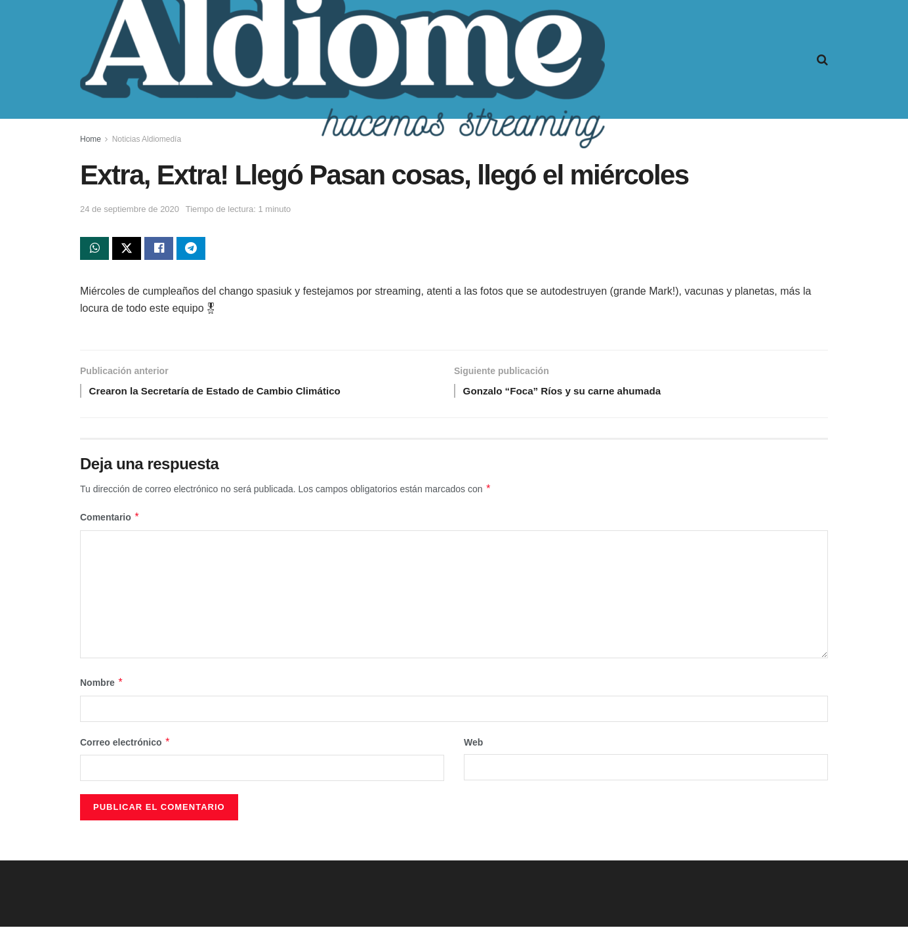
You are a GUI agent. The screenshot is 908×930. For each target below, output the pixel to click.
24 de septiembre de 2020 (129, 209)
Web (473, 745)
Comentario (110, 521)
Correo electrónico (125, 745)
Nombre (101, 686)
